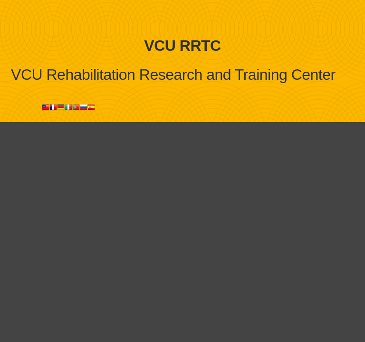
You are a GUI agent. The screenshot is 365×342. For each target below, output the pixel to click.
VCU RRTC (182, 45)
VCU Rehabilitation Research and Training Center (173, 74)
